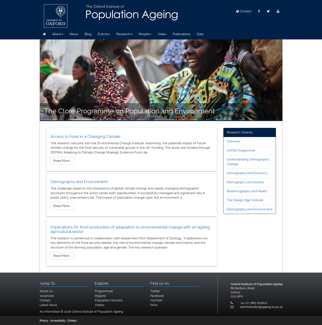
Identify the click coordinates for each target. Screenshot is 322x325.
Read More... (62, 161)
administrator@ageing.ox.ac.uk (261, 307)
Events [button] (104, 34)
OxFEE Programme (241, 150)
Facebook (157, 296)
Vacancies (47, 296)
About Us (46, 291)
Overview (234, 141)
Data (200, 34)
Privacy (44, 320)
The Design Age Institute (245, 200)
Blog (88, 34)
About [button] (57, 34)
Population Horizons (109, 300)
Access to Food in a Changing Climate (85, 136)
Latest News (48, 305)
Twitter (155, 291)
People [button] (145, 34)
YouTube (156, 300)
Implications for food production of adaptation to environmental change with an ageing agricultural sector (130, 229)
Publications (181, 34)
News (74, 34)
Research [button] (124, 34)
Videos (99, 305)
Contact (243, 11)
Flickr (154, 305)
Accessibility (57, 320)
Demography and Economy (247, 173)
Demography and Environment (79, 181)
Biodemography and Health (247, 191)
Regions (100, 296)
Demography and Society (245, 182)
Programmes (104, 291)
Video (162, 34)
